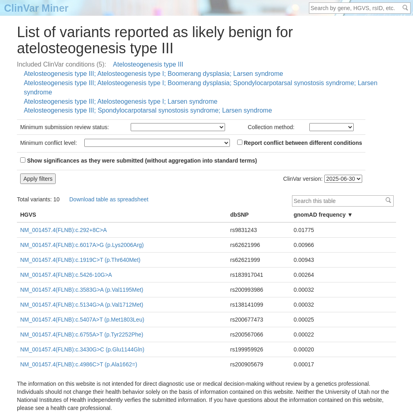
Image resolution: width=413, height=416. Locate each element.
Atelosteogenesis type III (148, 64)
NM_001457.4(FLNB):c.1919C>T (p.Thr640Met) (80, 260)
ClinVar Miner (36, 8)
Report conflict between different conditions (299, 143)
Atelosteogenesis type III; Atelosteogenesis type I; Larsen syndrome (120, 101)
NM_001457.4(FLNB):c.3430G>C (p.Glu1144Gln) (82, 349)
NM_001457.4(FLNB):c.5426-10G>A (66, 275)
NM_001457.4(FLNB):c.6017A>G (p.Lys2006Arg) (82, 245)
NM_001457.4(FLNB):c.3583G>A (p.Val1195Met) (81, 289)
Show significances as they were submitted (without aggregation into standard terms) (138, 160)
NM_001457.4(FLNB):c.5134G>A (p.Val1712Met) (81, 304)
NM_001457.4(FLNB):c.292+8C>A (63, 230)
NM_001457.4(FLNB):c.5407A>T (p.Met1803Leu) (82, 319)
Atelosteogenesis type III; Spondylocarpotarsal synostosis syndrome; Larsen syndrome (148, 110)
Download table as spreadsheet (108, 199)
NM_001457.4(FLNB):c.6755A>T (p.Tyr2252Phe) (81, 334)
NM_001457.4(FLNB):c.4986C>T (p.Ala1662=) (78, 364)
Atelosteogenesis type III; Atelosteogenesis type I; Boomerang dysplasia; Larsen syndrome (153, 73)
